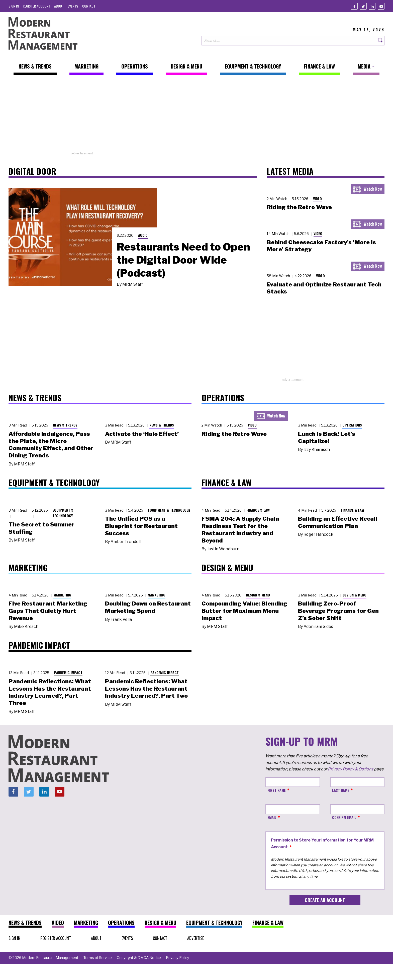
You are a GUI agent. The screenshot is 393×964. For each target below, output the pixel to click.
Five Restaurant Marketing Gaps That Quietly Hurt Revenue (48, 611)
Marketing (62, 594)
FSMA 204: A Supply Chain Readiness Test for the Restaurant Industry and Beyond (240, 529)
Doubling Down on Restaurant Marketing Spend (148, 607)
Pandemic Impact (68, 672)
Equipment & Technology (62, 512)
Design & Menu (258, 594)
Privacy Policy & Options (350, 769)
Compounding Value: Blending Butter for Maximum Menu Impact (244, 611)
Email (271, 817)
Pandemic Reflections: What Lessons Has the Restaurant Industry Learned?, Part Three (50, 692)
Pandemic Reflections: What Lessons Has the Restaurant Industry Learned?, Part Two (146, 688)
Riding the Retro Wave (299, 207)
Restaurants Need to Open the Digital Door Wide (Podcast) (183, 259)
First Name (276, 790)
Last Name (340, 790)
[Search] (380, 40)
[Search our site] (289, 40)
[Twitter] (363, 6)
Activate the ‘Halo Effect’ (142, 433)
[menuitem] (14, 6)
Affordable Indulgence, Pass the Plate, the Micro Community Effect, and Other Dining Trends (51, 444)
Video (317, 198)
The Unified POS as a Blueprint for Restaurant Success (141, 526)
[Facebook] (354, 6)
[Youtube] (381, 6)
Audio (143, 235)
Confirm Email (344, 817)
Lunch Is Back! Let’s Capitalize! (326, 437)
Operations (352, 425)
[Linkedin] (372, 6)
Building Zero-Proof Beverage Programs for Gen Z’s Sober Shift (338, 611)
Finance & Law (258, 510)
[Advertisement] (196, 116)
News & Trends (65, 425)
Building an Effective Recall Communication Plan (337, 522)
